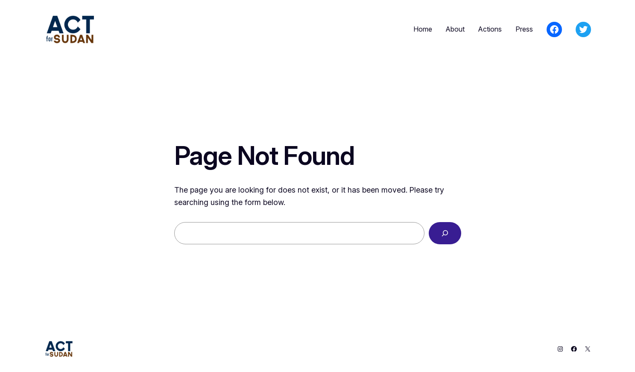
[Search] (445, 233)
